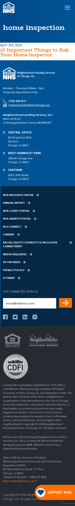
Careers (8, 234)
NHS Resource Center (18, 195)
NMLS (6, 119)
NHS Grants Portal (17, 218)
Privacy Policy (13, 270)
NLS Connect (12, 226)
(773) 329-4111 (17, 101)
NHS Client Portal (16, 211)
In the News (11, 262)
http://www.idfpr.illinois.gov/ (20, 481)
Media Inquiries (15, 254)
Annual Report (14, 203)
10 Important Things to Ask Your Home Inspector (34, 52)
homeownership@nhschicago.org (29, 105)
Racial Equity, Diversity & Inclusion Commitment (30, 244)
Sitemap (9, 278)
